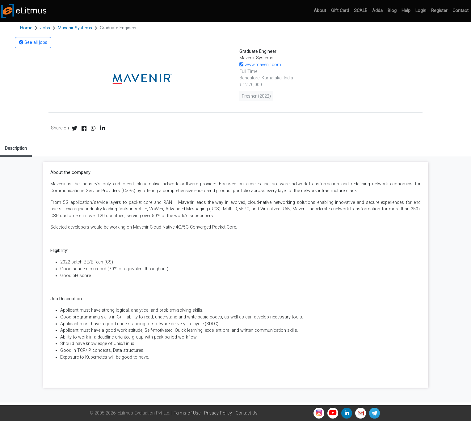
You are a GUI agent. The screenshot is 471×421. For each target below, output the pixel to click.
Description (16, 148)
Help (406, 10)
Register (439, 10)
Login (420, 10)
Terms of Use (187, 413)
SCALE (360, 10)
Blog (392, 10)
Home (26, 28)
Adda (377, 10)
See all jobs (33, 42)
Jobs (45, 28)
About (320, 10)
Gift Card (340, 10)
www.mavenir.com (260, 64)
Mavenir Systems (75, 28)
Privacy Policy (218, 413)
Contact (460, 10)
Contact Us (247, 413)
